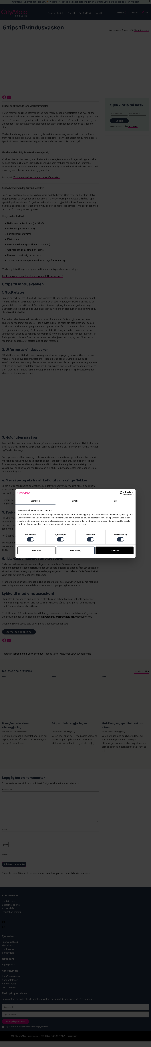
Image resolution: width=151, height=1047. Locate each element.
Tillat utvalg (75, 550)
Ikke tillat (36, 550)
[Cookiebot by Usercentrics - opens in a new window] (122, 493)
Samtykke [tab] (35, 501)
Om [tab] (115, 501)
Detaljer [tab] (75, 501)
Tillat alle (114, 550)
